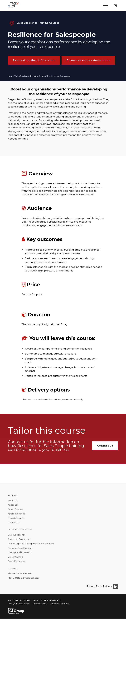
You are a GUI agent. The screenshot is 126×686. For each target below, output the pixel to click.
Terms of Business (59, 603)
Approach (13, 505)
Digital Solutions (16, 561)
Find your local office (19, 603)
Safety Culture (15, 556)
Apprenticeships (16, 513)
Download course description (88, 60)
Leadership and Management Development (31, 543)
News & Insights (16, 518)
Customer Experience (19, 539)
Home (11, 76)
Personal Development (20, 548)
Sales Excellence (17, 534)
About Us (12, 500)
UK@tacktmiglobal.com (26, 578)
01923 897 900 (24, 573)
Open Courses (15, 509)
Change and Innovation (20, 552)
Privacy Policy (40, 603)
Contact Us (13, 522)
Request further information (34, 60)
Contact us (105, 445)
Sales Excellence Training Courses (30, 76)
